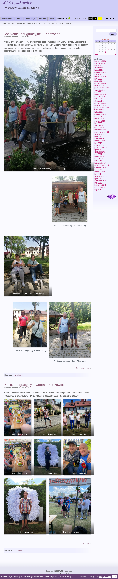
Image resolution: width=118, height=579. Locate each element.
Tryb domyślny (61, 18)
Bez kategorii (18, 375)
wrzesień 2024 (100, 90)
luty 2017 (98, 161)
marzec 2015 (99, 187)
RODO (52, 19)
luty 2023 (98, 123)
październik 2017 (101, 147)
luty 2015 (98, 189)
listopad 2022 (100, 130)
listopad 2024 (100, 85)
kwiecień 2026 (100, 61)
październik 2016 (101, 165)
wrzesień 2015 (100, 176)
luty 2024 (98, 99)
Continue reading (83, 368)
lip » (115, 54)
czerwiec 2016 (100, 167)
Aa (90, 18)
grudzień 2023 (100, 103)
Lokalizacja (30, 19)
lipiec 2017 (98, 150)
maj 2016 (98, 169)
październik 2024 (101, 88)
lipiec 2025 (98, 70)
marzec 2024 (99, 96)
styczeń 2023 (99, 125)
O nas (19, 19)
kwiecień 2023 (100, 119)
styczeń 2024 (99, 101)
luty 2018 (98, 143)
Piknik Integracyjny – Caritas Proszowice (34, 385)
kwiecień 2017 (100, 156)
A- (106, 18)
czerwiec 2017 (100, 152)
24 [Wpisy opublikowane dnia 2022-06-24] (108, 49)
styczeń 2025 (99, 81)
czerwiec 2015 (100, 181)
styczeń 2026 (99, 68)
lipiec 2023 (98, 112)
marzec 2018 (99, 141)
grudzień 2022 (100, 127)
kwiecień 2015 (100, 185)
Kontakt (42, 19)
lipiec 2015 (98, 178)
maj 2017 (98, 154)
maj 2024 (98, 92)
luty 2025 (98, 79)
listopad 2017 (100, 145)
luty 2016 (98, 174)
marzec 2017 (99, 158)
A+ (114, 18)
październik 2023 (101, 108)
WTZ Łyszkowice (17, 2)
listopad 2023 (100, 105)
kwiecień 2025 (100, 77)
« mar (96, 54)
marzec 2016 (99, 172)
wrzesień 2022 (100, 134)
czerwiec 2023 (100, 114)
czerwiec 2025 (100, 72)
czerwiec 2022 (100, 138)
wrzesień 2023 (100, 110)
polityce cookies (105, 577)
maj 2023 (98, 116)
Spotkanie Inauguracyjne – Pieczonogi (32, 34)
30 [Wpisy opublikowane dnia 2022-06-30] (105, 52)
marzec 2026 (99, 63)
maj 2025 (98, 74)
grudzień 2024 (100, 83)
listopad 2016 (100, 163)
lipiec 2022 (98, 136)
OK (114, 576)
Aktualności (7, 19)
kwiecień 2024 (100, 94)
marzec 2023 (99, 121)
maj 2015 (98, 183)
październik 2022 (101, 132)
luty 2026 (98, 65)
